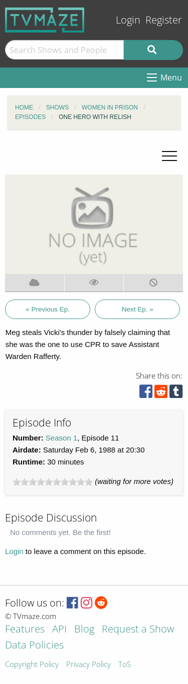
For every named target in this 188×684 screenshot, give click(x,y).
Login (128, 19)
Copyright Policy (32, 664)
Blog (84, 630)
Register (163, 19)
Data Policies (34, 646)
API (59, 630)
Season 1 (61, 438)
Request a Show (138, 630)
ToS (124, 664)
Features (25, 630)
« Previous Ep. (48, 309)
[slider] (53, 482)
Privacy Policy (88, 664)
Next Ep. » (137, 309)
